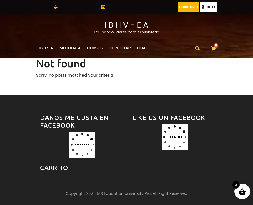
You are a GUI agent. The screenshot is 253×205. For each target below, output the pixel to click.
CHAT (209, 7)
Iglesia (46, 48)
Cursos (95, 48)
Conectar (120, 48)
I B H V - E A (126, 25)
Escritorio (188, 7)
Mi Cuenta (70, 48)
